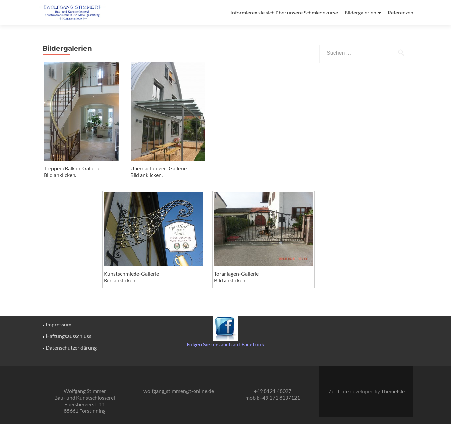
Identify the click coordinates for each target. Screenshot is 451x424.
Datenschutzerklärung (71, 347)
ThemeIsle (393, 391)
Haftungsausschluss (68, 336)
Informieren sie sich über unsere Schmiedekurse (284, 12)
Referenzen (400, 12)
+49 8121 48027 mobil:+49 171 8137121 (272, 394)
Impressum (58, 324)
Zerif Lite (339, 391)
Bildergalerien (360, 12)
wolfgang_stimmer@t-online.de (178, 391)
